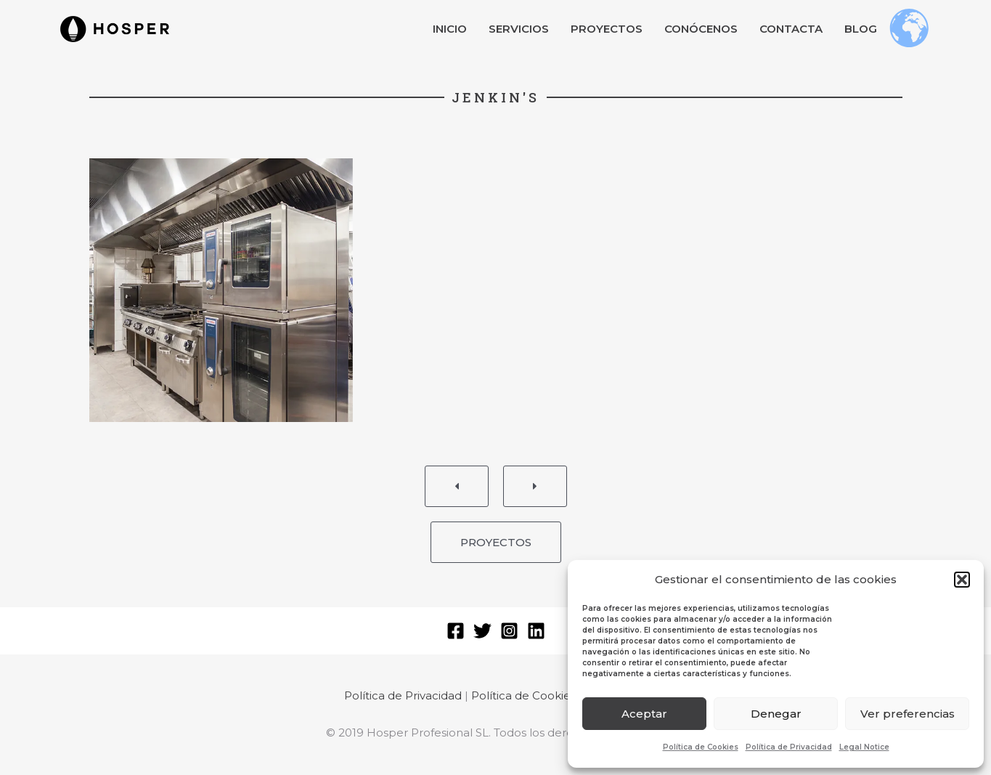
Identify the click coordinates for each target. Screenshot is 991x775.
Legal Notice (864, 747)
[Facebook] (455, 631)
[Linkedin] (536, 631)
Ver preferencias (907, 714)
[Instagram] (509, 631)
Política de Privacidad (789, 747)
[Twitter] (482, 631)
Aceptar (644, 714)
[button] (962, 579)
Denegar (776, 714)
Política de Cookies (700, 747)
